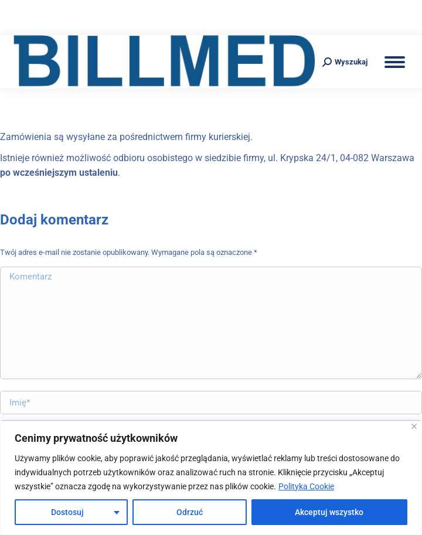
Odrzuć (189, 512)
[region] (211, 478)
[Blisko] (414, 426)
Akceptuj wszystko (329, 512)
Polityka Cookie (306, 486)
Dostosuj (67, 512)
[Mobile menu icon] (394, 62)
